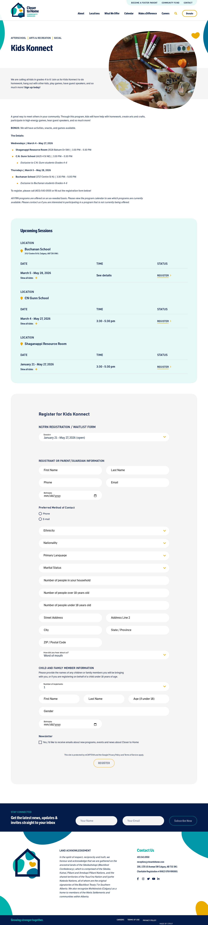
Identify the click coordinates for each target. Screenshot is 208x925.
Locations (94, 13)
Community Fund (170, 2)
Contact (188, 2)
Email (114, 482)
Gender (48, 711)
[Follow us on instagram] (144, 878)
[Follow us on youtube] (154, 878)
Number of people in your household (67, 580)
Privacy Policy (114, 755)
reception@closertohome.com (151, 861)
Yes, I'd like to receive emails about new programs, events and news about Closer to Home (91, 742)
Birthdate (48, 493)
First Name (51, 470)
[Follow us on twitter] (149, 878)
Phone (48, 482)
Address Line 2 (120, 617)
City (46, 629)
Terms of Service (131, 755)
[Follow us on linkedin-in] (159, 878)
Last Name (118, 470)
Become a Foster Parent (144, 2)
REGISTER (104, 763)
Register (163, 275)
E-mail (46, 519)
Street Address (53, 617)
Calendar (128, 13)
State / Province (121, 629)
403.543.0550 (144, 857)
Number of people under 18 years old (67, 605)
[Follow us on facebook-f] (139, 878)
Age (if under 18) (144, 698)
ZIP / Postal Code (55, 642)
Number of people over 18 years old (66, 592)
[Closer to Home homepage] (25, 873)
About (81, 13)
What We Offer (112, 13)
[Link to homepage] (25, 10)
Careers (165, 13)
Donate (189, 13)
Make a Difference (147, 13)
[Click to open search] (175, 13)
